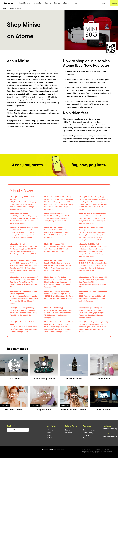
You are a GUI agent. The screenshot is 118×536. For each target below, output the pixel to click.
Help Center (51, 438)
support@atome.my (110, 429)
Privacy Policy (88, 432)
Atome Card (38, 3)
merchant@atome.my (110, 436)
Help (75, 3)
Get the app (113, 3)
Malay (103, 3)
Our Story (50, 430)
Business (48, 3)
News (49, 435)
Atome (4, 8)
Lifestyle (12, 8)
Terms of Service (89, 430)
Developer (57, 3)
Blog (49, 432)
